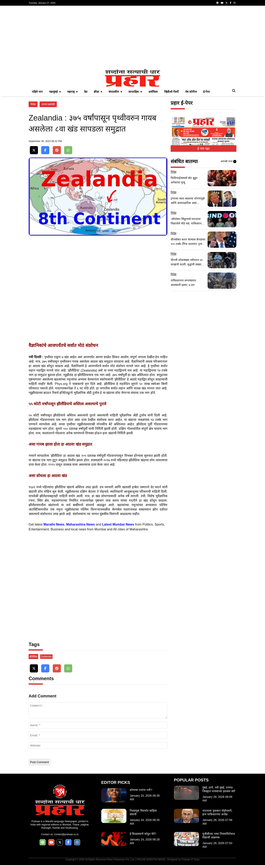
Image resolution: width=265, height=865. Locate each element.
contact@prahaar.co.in (66, 834)
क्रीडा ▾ (98, 91)
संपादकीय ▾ (115, 91)
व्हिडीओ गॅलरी (171, 91)
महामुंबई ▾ (55, 91)
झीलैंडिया (33, 656)
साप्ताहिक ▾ (135, 91)
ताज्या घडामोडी (48, 104)
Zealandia (46, 656)
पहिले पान (37, 91)
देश (85, 91)
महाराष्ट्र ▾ (72, 91)
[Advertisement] (132, 37)
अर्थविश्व (153, 91)
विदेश (33, 104)
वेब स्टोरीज (191, 91)
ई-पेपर (206, 91)
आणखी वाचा (228, 161)
